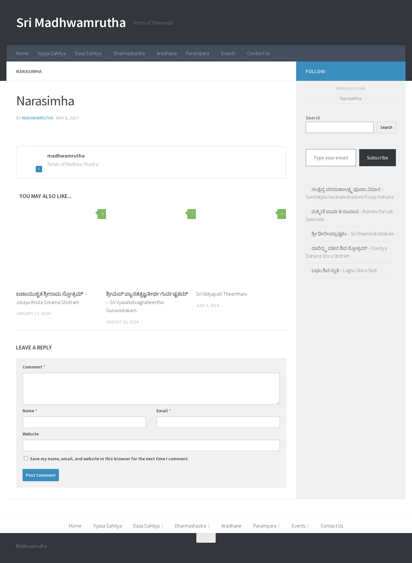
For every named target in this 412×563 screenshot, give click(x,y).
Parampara (197, 53)
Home (22, 53)
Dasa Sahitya (88, 53)
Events (228, 53)
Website (31, 433)
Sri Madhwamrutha (71, 22)
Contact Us (258, 53)
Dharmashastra (129, 53)
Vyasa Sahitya (52, 53)
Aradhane (167, 53)
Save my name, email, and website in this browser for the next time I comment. (109, 458)
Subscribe (377, 157)
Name (30, 410)
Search (386, 127)
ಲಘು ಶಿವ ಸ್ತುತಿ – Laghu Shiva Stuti (344, 270)
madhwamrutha (38, 118)
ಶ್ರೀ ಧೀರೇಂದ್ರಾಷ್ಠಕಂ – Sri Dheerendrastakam (353, 234)
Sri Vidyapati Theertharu (221, 293)
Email (163, 410)
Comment (34, 366)
